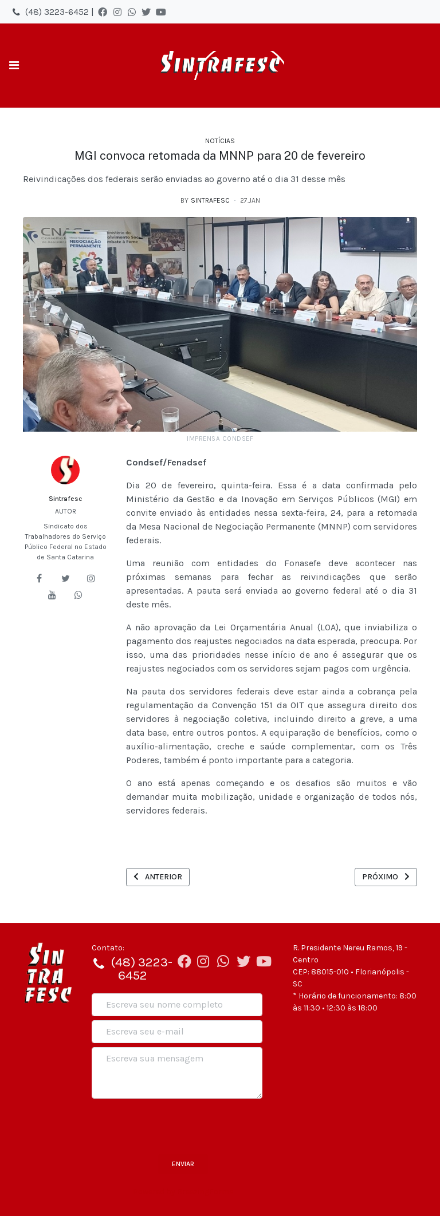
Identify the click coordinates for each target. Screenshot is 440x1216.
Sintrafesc (65, 499)
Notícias (220, 141)
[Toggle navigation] (14, 65)
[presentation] (179, 1125)
